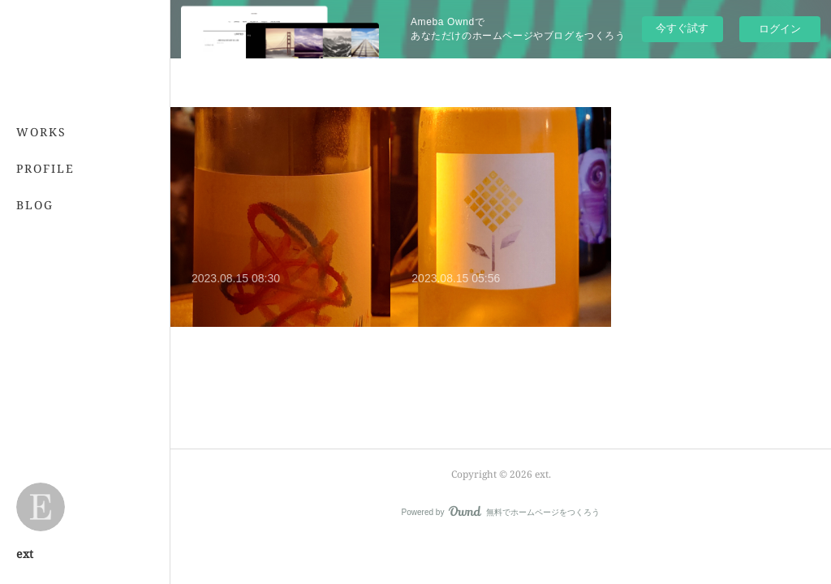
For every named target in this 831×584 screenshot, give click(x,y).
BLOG (35, 205)
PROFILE (45, 168)
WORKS (41, 132)
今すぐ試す (682, 28)
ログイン (780, 29)
